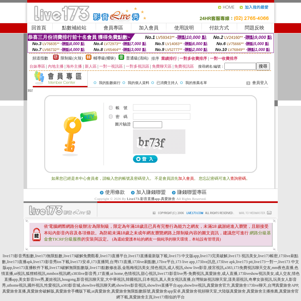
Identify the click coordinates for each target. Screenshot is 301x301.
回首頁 (38, 27)
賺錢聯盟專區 (192, 192)
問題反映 (254, 27)
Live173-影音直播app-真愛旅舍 (151, 199)
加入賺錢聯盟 (151, 192)
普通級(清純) (137, 58)
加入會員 (149, 27)
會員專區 (113, 27)
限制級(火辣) (72, 58)
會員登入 (260, 82)
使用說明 (184, 27)
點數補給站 (74, 27)
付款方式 (219, 27)
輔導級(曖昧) (104, 58)
